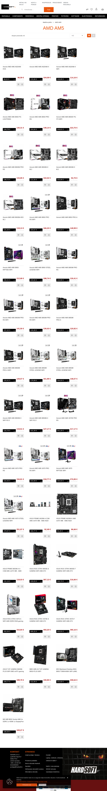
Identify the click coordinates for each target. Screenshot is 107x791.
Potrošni (65, 16)
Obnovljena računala (31, 772)
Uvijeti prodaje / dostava (32, 755)
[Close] (26, 784)
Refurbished (100, 16)
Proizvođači (57, 2)
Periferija (29, 16)
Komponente (18, 16)
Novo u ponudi (33, 3)
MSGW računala (51, 769)
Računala (6, 16)
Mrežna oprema (42, 16)
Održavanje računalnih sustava (34, 769)
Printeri (55, 16)
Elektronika (87, 16)
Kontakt (48, 755)
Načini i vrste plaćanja (52, 766)
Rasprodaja (46, 2)
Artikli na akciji (22, 3)
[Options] (42, 785)
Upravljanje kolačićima (52, 772)
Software (75, 16)
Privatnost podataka (31, 760)
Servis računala (67, 3)
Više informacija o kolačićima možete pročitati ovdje (31, 781)
